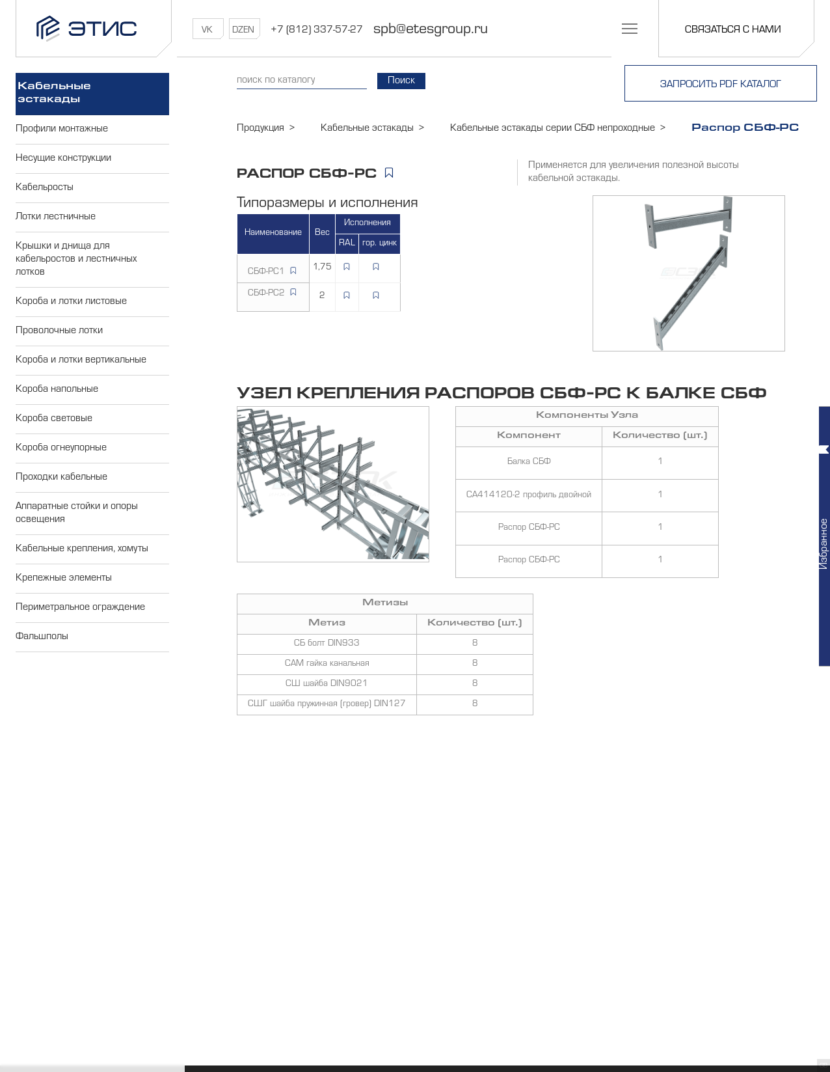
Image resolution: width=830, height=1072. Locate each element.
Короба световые (54, 419)
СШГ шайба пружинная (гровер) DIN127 (327, 704)
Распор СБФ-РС (529, 528)
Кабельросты (45, 188)
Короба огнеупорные (61, 448)
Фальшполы (42, 637)
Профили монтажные (62, 129)
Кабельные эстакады (54, 93)
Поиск (401, 81)
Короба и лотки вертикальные (81, 360)
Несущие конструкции (63, 159)
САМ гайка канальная (327, 664)
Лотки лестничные (56, 217)
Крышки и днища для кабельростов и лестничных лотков (76, 259)
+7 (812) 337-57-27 (317, 30)
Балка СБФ (529, 462)
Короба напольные (57, 390)
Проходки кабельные (61, 478)
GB (823, 1066)
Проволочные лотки (59, 331)
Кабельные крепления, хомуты (82, 549)
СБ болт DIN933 (327, 644)
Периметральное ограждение (80, 608)
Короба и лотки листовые (71, 302)
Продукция (260, 129)
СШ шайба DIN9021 (327, 684)
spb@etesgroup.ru (430, 30)
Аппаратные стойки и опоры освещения (77, 513)
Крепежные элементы (64, 578)
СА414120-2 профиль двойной (528, 496)
